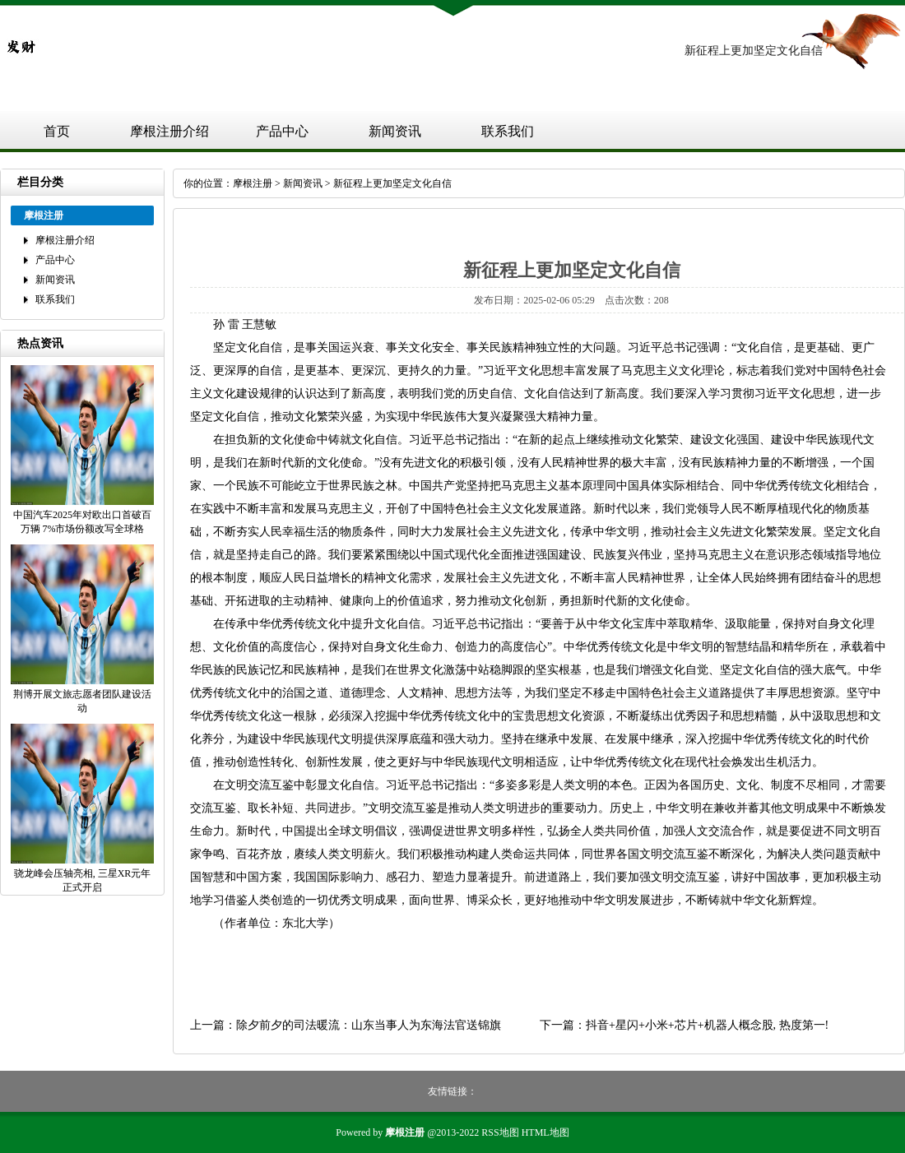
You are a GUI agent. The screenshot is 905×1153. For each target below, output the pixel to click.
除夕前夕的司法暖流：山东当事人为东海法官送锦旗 (368, 1025)
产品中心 (282, 131)
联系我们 (507, 131)
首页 (57, 131)
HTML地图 (545, 1132)
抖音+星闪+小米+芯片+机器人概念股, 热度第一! (707, 1025)
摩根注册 (252, 183)
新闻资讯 (395, 131)
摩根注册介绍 (169, 131)
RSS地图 (499, 1132)
